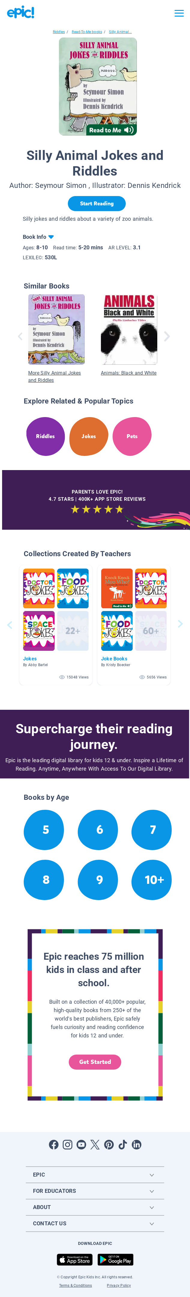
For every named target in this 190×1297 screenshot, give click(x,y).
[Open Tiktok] (123, 1144)
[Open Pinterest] (109, 1144)
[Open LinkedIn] (136, 1144)
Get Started (95, 1062)
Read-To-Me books (87, 32)
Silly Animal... (120, 32)
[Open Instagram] (67, 1144)
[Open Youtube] (81, 1144)
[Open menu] (179, 13)
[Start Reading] (97, 203)
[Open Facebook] (54, 1144)
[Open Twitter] (95, 1144)
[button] (55, 625)
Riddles (59, 32)
